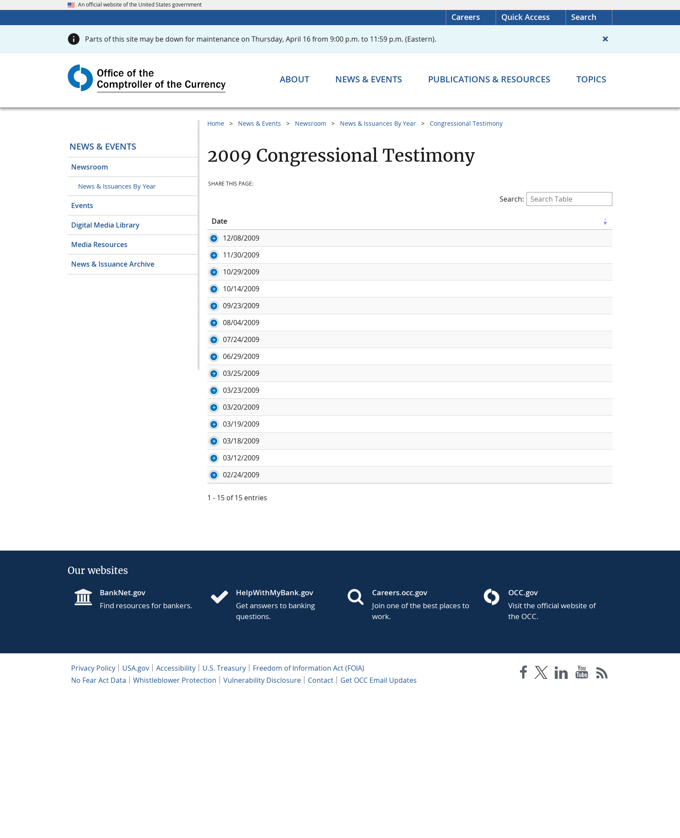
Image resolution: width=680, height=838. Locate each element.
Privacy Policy (93, 811)
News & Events (102, 146)
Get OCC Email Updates (378, 823)
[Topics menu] (591, 79)
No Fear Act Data (98, 823)
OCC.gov (523, 735)
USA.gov (135, 811)
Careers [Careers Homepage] (465, 17)
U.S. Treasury (224, 811)
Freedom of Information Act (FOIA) (308, 811)
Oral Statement (282, 247)
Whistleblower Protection (174, 823)
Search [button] (583, 17)
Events (82, 205)
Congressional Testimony (466, 123)
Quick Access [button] (525, 17)
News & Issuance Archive (112, 264)
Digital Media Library (105, 225)
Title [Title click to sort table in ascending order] (264, 221)
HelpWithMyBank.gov (274, 735)
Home (215, 123)
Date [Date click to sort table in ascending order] (219, 221)
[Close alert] (605, 39)
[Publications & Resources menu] (489, 79)
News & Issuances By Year (117, 186)
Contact (320, 823)
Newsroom (89, 167)
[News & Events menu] (368, 79)
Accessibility (176, 811)
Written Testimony (344, 247)
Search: (556, 199)
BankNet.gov (122, 735)
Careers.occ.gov (399, 735)
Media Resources (99, 244)
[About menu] (294, 79)
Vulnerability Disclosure (262, 823)
